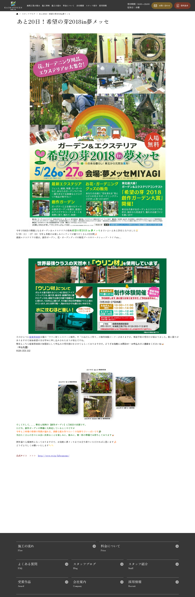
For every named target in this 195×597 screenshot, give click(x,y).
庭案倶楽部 (34, 336)
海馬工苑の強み (33, 5)
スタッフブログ (28, 13)
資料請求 (184, 5)
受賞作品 (24, 581)
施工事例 (46, 5)
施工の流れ (56, 5)
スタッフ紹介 (91, 5)
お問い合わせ (164, 5)
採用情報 (103, 5)
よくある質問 (27, 563)
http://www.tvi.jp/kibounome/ (53, 455)
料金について (68, 5)
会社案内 (79, 581)
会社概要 (80, 5)
